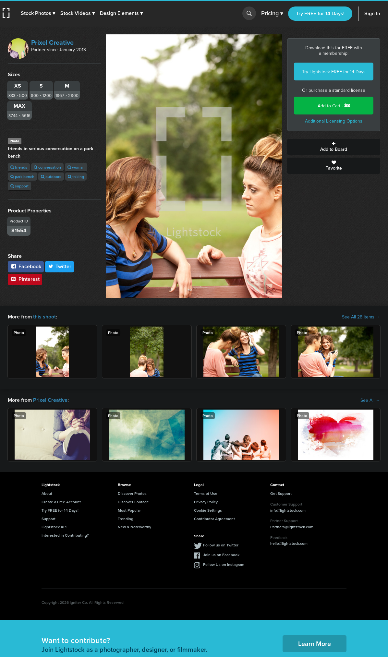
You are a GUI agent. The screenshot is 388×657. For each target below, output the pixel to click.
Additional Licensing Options (333, 121)
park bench (22, 176)
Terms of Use (205, 493)
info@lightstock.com (288, 510)
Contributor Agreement (214, 518)
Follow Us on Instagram (223, 564)
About (47, 493)
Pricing (272, 13)
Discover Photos (132, 493)
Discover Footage (133, 502)
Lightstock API (54, 527)
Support (48, 518)
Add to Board (333, 146)
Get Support (281, 493)
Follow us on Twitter (220, 545)
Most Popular (129, 510)
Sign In (372, 13)
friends (18, 167)
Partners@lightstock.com (291, 527)
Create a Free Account (61, 502)
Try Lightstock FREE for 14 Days (334, 71)
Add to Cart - (334, 105)
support (19, 186)
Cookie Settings (208, 510)
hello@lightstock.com (289, 543)
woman (76, 167)
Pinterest (25, 279)
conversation (47, 167)
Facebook (25, 266)
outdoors (51, 176)
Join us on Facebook (221, 554)
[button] (38, 13)
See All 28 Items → (361, 317)
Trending (125, 518)
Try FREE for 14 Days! (320, 13)
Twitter (60, 266)
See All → (370, 400)
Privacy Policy (206, 502)
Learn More (314, 643)
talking (76, 176)
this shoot (44, 316)
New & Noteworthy (134, 527)
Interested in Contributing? (65, 535)
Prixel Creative (52, 42)
